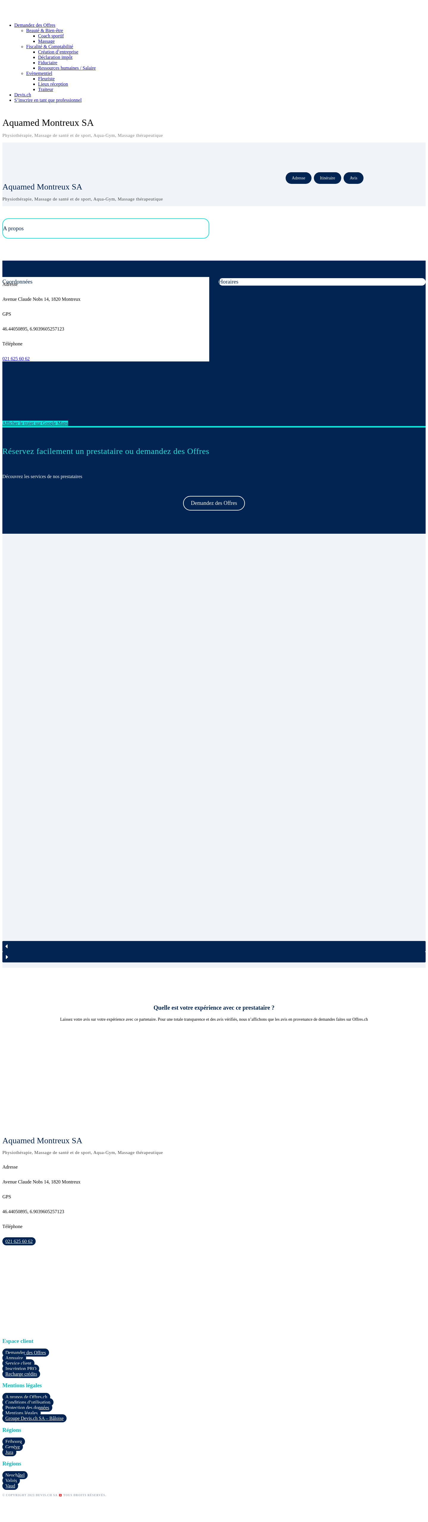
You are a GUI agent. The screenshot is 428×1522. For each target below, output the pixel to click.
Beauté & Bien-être (44, 30)
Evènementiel (39, 73)
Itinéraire (327, 178)
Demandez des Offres (34, 25)
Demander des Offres (25, 1352)
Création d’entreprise (58, 51)
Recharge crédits (21, 1374)
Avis (353, 178)
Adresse (298, 178)
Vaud (10, 1485)
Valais (11, 1480)
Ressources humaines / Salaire (67, 68)
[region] (214, 751)
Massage (46, 41)
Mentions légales (21, 1412)
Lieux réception (53, 84)
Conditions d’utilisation (28, 1402)
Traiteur (45, 89)
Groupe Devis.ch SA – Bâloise (34, 1418)
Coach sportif (51, 35)
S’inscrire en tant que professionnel (48, 100)
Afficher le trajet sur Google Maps (35, 423)
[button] (214, 946)
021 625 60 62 (16, 358)
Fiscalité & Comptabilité (49, 46)
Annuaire (14, 1357)
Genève (12, 1446)
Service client (18, 1363)
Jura (9, 1452)
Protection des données (27, 1407)
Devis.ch (22, 94)
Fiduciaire (47, 62)
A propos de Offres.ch (26, 1396)
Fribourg (13, 1441)
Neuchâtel (15, 1475)
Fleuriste (46, 78)
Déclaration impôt (55, 57)
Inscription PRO (20, 1368)
